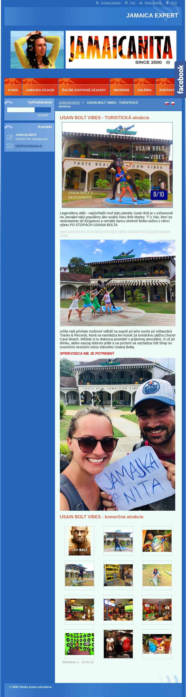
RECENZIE (122, 90)
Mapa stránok (153, 2)
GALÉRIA (144, 90)
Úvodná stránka (111, 2)
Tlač (132, 2)
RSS (174, 2)
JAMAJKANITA (69, 102)
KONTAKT (167, 90)
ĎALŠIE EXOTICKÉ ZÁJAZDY (84, 90)
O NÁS (13, 90)
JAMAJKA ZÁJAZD (40, 90)
